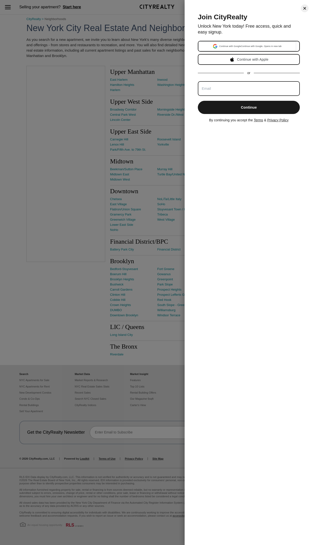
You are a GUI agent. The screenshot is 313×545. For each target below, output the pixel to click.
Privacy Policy (278, 120)
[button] (247, 46)
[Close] (305, 8)
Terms (258, 120)
